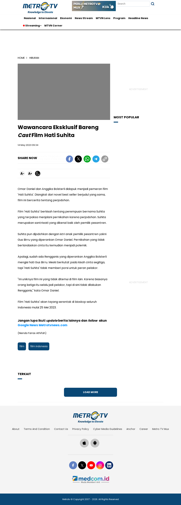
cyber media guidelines (107, 429)
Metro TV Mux (160, 429)
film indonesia (39, 346)
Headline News (138, 18)
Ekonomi (66, 18)
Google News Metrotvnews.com (42, 325)
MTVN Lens (103, 18)
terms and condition (37, 429)
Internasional (48, 18)
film (21, 346)
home (21, 58)
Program (119, 18)
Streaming (31, 25)
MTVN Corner (53, 25)
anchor (130, 429)
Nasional (30, 18)
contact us (61, 429)
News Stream (84, 18)
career (143, 429)
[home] (90, 417)
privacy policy (80, 429)
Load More (90, 392)
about (15, 429)
